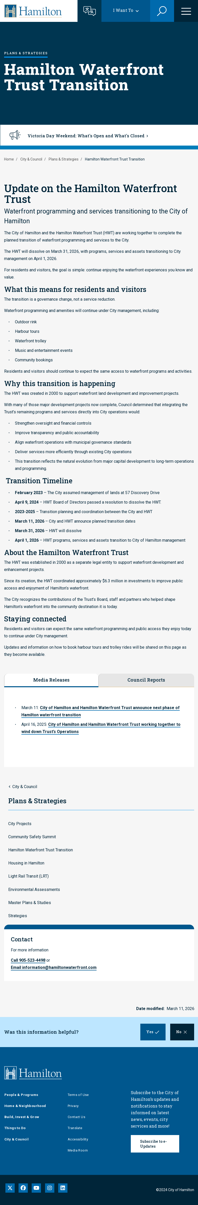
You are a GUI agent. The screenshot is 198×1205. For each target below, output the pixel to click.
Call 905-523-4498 (28, 960)
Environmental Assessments (34, 889)
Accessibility (78, 1139)
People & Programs (21, 1095)
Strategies (17, 915)
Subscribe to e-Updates (153, 1144)
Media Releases (51, 680)
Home (9, 159)
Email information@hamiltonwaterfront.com (54, 967)
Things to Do (15, 1128)
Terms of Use (78, 1095)
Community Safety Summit (32, 836)
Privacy (73, 1106)
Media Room (78, 1150)
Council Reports (146, 680)
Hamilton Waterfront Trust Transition (40, 849)
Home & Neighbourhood (25, 1106)
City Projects (19, 823)
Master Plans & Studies (29, 902)
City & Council (31, 159)
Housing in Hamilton (26, 863)
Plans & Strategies (64, 159)
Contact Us (76, 1117)
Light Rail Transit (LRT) (28, 876)
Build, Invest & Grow (21, 1117)
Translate (75, 1128)
